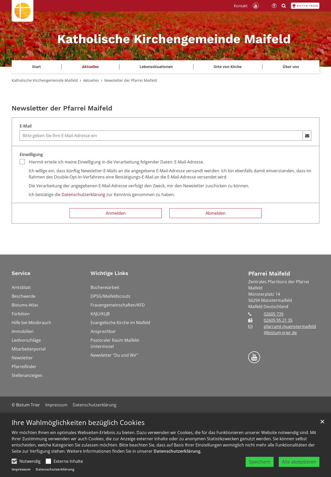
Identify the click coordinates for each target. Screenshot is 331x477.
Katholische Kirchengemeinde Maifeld (45, 80)
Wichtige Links (109, 273)
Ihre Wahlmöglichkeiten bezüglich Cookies (78, 422)
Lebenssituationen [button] (156, 66)
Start (36, 66)
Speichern (259, 462)
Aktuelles (91, 80)
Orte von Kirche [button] (228, 66)
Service (21, 273)
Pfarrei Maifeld (269, 273)
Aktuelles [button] (90, 66)
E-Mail (26, 126)
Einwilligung (31, 154)
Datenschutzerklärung (177, 451)
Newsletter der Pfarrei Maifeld (130, 80)
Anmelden (116, 213)
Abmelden (215, 213)
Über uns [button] (291, 66)
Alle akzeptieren (299, 462)
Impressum (21, 469)
